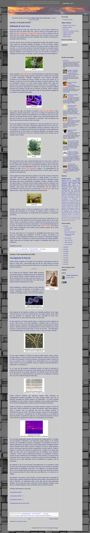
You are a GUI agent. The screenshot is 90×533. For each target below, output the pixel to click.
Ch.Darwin (17, 515)
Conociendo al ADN (15, 492)
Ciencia (74, 188)
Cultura (74, 183)
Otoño (77, 200)
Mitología (64, 185)
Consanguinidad (66, 189)
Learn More (66, 3)
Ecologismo (66, 211)
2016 (64, 255)
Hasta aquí (65, 60)
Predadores (74, 199)
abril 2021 (67, 238)
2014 (64, 259)
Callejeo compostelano (68, 32)
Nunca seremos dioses (73, 141)
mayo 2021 (67, 228)
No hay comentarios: (33, 249)
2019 (64, 249)
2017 (64, 253)
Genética (76, 211)
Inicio (29, 518)
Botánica (63, 203)
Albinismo (70, 214)
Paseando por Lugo (68, 19)
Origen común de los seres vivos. (22, 250)
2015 (64, 257)
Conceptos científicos (66, 217)
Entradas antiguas (53, 518)
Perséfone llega (71, 164)
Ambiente (76, 214)
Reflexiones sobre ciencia (69, 25)
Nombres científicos (66, 206)
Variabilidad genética (73, 208)
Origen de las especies (40, 515)
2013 (64, 262)
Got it (72, 3)
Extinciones (76, 194)
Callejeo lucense (67, 34)
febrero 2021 (68, 242)
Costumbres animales (76, 217)
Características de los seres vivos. (20, 503)
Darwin (75, 191)
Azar (77, 193)
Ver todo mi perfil (70, 277)
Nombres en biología (67, 193)
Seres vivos (38, 250)
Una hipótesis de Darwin (20, 258)
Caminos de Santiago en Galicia (71, 31)
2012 (64, 264)
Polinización (64, 202)
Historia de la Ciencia (69, 180)
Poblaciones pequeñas (67, 212)
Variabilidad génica (74, 202)
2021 (64, 226)
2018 (64, 251)
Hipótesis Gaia (74, 197)
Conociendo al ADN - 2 (16, 496)
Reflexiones (32, 250)
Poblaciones (77, 189)
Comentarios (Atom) (22, 521)
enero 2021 (67, 244)
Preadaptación (65, 199)
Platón (72, 220)
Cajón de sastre (67, 36)
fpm (42, 527)
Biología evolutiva (67, 27)
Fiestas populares (73, 186)
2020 (64, 247)
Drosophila (76, 203)
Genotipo (76, 205)
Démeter (63, 220)
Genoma (68, 220)
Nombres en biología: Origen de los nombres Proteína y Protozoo (73, 153)
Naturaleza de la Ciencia (67, 200)
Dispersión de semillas (75, 209)
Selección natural (67, 182)
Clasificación (64, 209)
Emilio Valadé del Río (72, 275)
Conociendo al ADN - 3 (16, 499)
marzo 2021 (68, 240)
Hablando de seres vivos (20, 26)
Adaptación (64, 188)
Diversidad (69, 203)
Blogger (56, 527)
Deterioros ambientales (67, 194)
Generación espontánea (67, 205)
